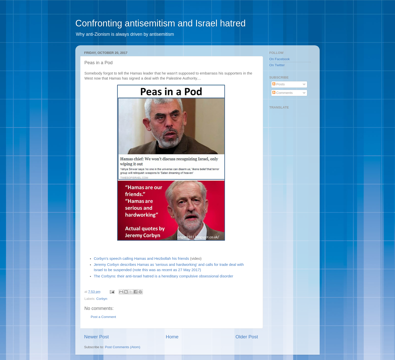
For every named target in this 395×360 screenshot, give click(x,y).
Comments (282, 93)
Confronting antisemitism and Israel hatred (160, 23)
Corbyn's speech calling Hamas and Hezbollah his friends (141, 259)
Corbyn (101, 299)
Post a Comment (103, 317)
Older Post (247, 336)
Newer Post (96, 336)
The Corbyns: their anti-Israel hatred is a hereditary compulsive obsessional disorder (163, 276)
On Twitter (277, 65)
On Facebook (279, 59)
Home (172, 336)
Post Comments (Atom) (122, 347)
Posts (278, 84)
